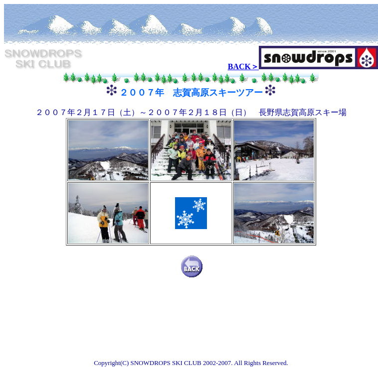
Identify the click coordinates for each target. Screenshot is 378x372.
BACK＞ (243, 66)
